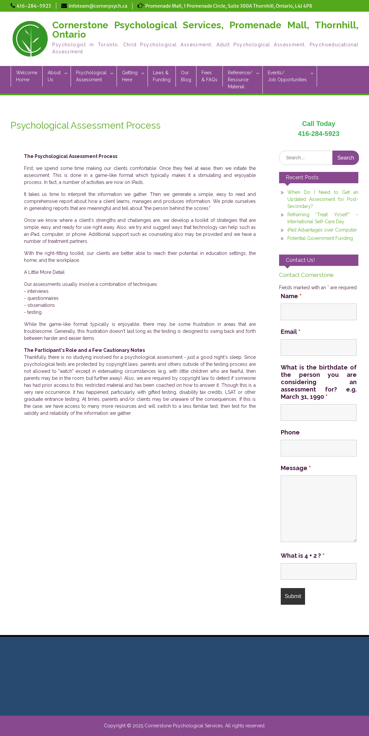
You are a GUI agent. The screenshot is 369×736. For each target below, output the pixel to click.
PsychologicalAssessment (91, 76)
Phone (290, 432)
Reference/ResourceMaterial (240, 79)
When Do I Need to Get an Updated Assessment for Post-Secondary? (323, 199)
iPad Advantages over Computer (322, 230)
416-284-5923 (34, 6)
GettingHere (130, 76)
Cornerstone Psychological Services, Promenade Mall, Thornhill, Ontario (205, 30)
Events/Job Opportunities (287, 76)
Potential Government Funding (320, 238)
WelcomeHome (26, 76)
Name (291, 296)
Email (291, 331)
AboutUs (54, 76)
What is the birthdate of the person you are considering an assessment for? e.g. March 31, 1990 (319, 382)
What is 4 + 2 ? (303, 555)
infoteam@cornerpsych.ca (98, 6)
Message (296, 467)
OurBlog (186, 76)
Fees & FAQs (209, 76)
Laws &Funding (162, 76)
